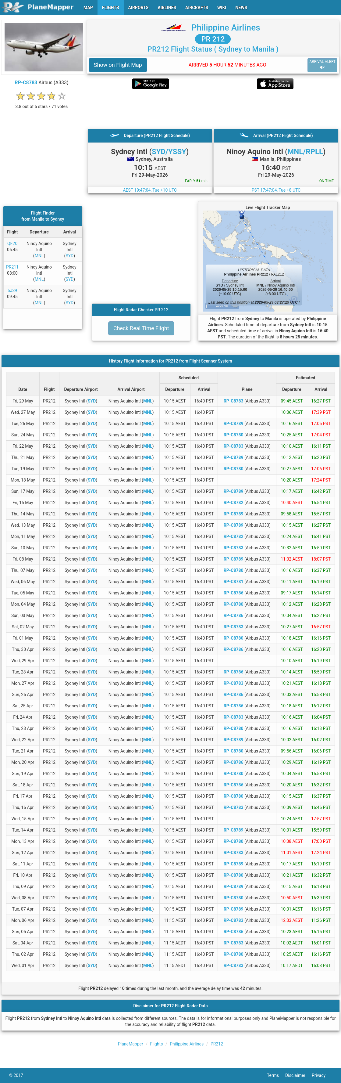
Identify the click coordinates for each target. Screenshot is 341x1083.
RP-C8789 (233, 423)
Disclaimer (298, 1075)
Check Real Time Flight (141, 328)
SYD (69, 255)
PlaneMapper (130, 1043)
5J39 (12, 290)
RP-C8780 (233, 434)
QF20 (12, 243)
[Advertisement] (213, 109)
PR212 (217, 1043)
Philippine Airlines (225, 28)
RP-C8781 (233, 581)
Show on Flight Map (118, 65)
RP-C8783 (26, 82)
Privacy (322, 1075)
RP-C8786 (233, 592)
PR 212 (213, 39)
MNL (39, 255)
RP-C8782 (233, 502)
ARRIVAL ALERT (322, 65)
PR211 (12, 267)
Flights (156, 1043)
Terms (276, 1075)
